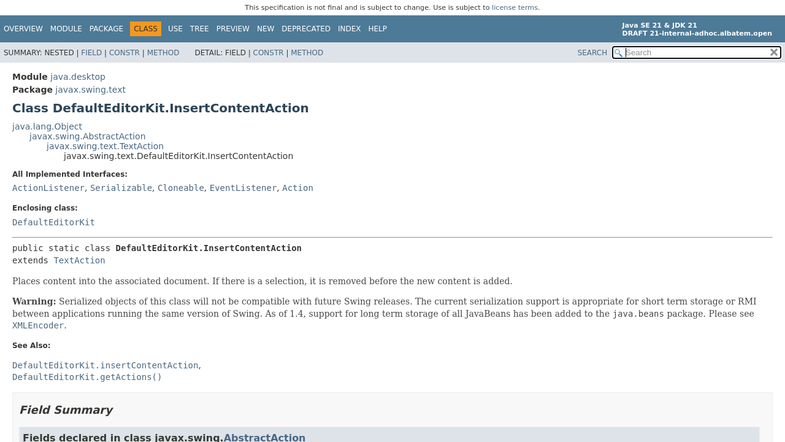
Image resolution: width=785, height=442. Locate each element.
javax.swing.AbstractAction (87, 136)
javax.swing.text (90, 90)
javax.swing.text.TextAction (105, 146)
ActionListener (48, 188)
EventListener (243, 188)
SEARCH (593, 52)
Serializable (121, 188)
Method (163, 52)
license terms (515, 8)
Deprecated (306, 29)
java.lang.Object (47, 126)
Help (378, 29)
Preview (233, 29)
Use (175, 29)
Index (349, 29)
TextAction (79, 260)
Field (91, 52)
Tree (199, 29)
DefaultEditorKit (53, 222)
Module (66, 29)
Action (297, 188)
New (265, 29)
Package (106, 29)
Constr (124, 52)
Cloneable (181, 188)
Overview (23, 29)
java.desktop (77, 77)
